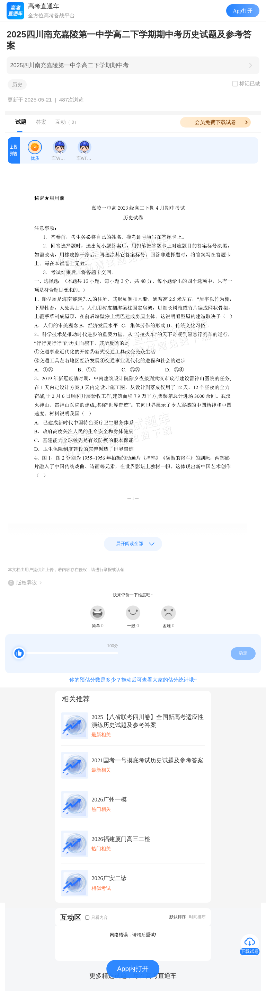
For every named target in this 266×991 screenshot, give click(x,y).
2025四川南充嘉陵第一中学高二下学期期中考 (69, 65)
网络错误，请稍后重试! (133, 934)
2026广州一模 (108, 799)
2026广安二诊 (108, 878)
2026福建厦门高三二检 (120, 839)
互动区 (70, 917)
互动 (67, 122)
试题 (20, 122)
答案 (41, 122)
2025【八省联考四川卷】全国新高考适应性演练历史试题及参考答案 (147, 721)
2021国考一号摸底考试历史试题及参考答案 (147, 760)
